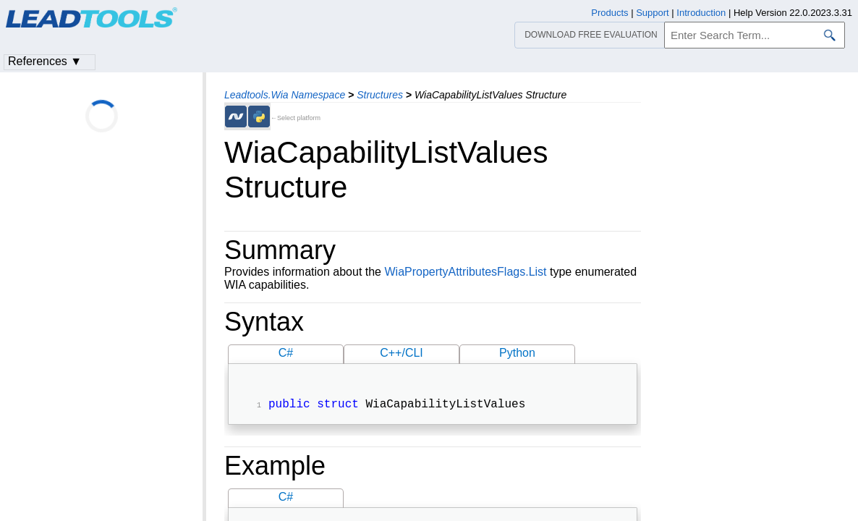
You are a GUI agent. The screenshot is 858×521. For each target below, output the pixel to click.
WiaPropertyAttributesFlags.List (465, 272)
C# (286, 353)
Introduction (701, 12)
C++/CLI (401, 353)
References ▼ (45, 61)
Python (517, 353)
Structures (380, 95)
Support (652, 12)
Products (609, 12)
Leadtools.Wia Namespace (284, 95)
